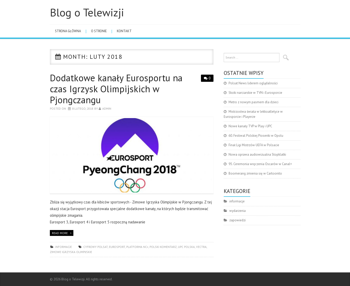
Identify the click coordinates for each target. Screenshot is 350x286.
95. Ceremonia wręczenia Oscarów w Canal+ (260, 164)
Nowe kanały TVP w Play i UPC (250, 126)
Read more (60, 233)
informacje (63, 247)
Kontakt (124, 31)
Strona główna (68, 31)
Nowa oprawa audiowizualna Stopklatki (257, 154)
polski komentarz (163, 247)
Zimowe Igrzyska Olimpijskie (71, 252)
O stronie (99, 31)
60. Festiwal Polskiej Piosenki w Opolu (256, 135)
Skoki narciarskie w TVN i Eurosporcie (255, 92)
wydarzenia (237, 211)
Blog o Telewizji (87, 12)
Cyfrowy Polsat (95, 247)
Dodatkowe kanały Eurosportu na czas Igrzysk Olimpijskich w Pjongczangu (116, 89)
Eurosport (117, 247)
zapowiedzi (237, 220)
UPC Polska (186, 247)
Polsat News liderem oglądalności (253, 83)
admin (106, 108)
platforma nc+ (137, 247)
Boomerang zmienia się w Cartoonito (255, 173)
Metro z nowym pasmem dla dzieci (253, 102)
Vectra (201, 247)
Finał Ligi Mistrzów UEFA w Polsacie (254, 145)
